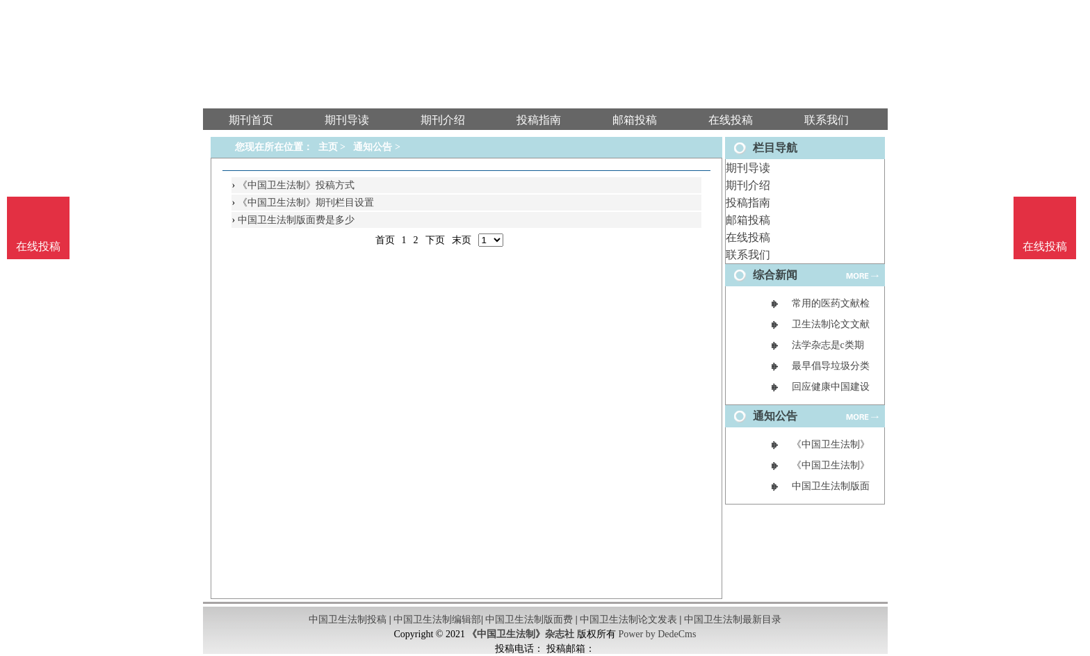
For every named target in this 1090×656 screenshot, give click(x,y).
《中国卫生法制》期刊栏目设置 (306, 202)
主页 (328, 147)
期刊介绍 (748, 185)
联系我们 (748, 255)
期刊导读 (748, 168)
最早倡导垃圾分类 (831, 366)
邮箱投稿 (748, 220)
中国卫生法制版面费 (529, 619)
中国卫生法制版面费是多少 (296, 220)
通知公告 (372, 147)
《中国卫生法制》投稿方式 (296, 185)
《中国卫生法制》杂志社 (520, 634)
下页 (435, 240)
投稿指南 (748, 202)
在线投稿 (748, 237)
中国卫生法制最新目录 (732, 619)
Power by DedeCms (657, 634)
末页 (461, 240)
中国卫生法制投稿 (348, 619)
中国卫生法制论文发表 (628, 619)
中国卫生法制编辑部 (437, 619)
